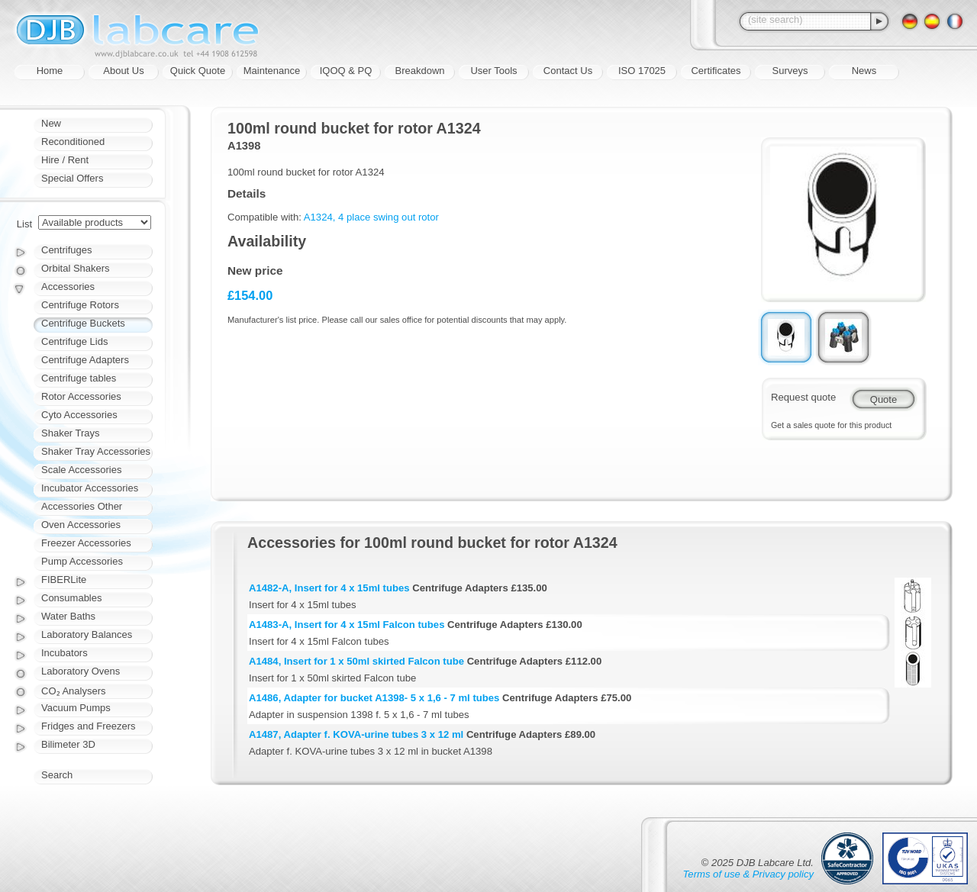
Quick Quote (197, 70)
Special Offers (72, 178)
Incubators (64, 653)
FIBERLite (63, 579)
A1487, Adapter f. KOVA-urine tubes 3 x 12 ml (356, 734)
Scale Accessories (81, 469)
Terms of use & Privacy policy (748, 874)
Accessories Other (81, 506)
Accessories (68, 286)
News (864, 70)
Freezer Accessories (86, 543)
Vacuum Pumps (76, 707)
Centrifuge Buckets (83, 323)
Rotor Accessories (81, 396)
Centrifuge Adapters (85, 359)
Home (50, 70)
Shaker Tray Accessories (95, 451)
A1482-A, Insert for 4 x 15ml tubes (329, 588)
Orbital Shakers (75, 268)
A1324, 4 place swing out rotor (371, 217)
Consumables (71, 598)
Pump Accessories (82, 561)
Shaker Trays (70, 433)
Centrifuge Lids (74, 341)
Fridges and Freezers (88, 726)
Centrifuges (66, 250)
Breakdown (419, 70)
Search (57, 775)
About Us (123, 70)
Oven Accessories (81, 524)
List (24, 224)
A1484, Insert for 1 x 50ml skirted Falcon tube (356, 661)
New (51, 123)
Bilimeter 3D (68, 744)
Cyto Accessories (79, 414)
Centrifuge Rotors (80, 305)
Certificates (715, 70)
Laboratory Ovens (80, 671)
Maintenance (271, 70)
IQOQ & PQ (346, 70)
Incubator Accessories (89, 488)
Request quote (803, 397)
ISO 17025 (642, 70)
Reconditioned (73, 141)
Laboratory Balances (86, 634)
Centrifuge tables (78, 378)
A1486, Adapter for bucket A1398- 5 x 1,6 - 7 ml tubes (374, 698)
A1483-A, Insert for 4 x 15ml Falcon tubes (346, 624)
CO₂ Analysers (73, 691)
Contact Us (567, 70)
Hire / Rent (65, 160)
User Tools (493, 70)
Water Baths (68, 616)
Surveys (790, 70)
